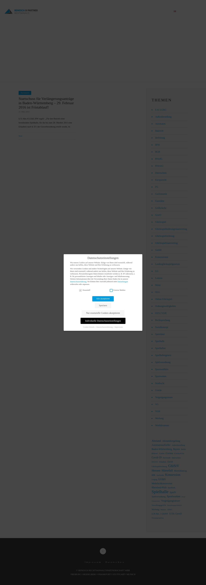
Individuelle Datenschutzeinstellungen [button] (103, 321)
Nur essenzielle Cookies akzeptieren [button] (103, 313)
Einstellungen (123, 282)
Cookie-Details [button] (89, 327)
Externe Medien (117, 290)
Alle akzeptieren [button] (103, 298)
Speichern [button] (103, 305)
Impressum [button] (119, 327)
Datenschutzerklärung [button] (104, 327)
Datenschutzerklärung (78, 282)
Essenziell (84, 290)
